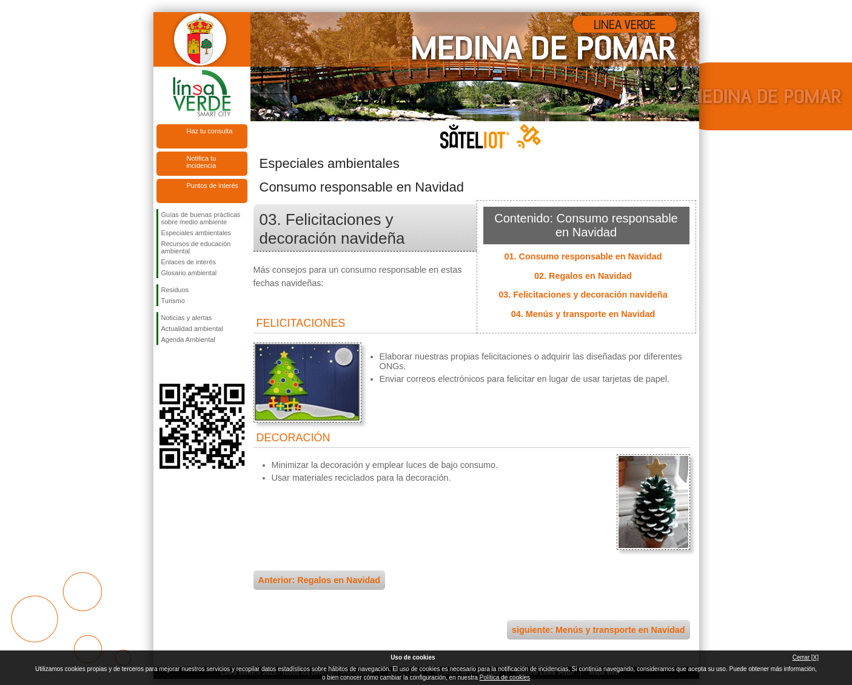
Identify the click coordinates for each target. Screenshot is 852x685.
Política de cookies (505, 677)
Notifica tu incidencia (201, 162)
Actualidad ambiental (192, 328)
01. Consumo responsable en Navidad (583, 256)
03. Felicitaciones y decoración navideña (582, 294)
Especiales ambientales (196, 232)
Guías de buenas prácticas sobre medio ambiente (201, 218)
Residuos (175, 289)
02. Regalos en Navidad (583, 276)
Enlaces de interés (188, 262)
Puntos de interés (213, 185)
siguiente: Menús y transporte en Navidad (598, 630)
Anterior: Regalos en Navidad (319, 580)
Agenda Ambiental (188, 339)
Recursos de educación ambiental (196, 247)
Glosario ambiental (189, 272)
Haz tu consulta (210, 131)
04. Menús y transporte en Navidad (583, 314)
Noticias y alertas (186, 317)
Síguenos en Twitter (183, 364)
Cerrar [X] (806, 657)
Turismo (173, 300)
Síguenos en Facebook (163, 364)
